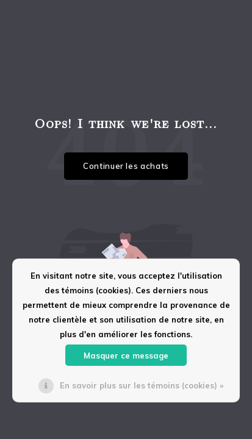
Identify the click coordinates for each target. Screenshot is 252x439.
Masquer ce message (126, 355)
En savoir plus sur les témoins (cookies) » (141, 385)
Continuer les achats (126, 166)
